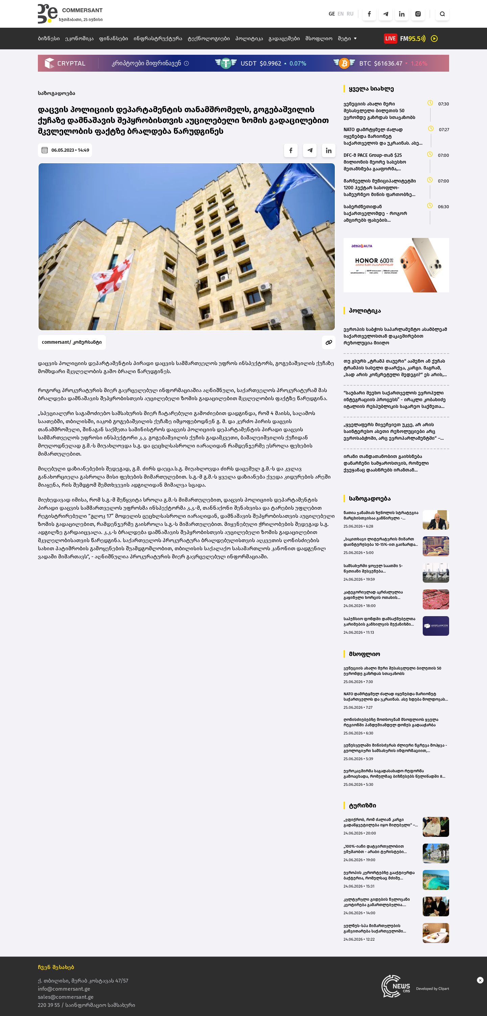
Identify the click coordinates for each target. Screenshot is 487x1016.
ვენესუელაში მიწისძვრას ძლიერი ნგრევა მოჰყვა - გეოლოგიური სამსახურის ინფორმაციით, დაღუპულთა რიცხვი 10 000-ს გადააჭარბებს (395, 748)
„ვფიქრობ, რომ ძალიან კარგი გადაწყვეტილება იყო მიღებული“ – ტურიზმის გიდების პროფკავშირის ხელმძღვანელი (379, 822)
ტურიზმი (362, 805)
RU (350, 13)
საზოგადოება (56, 93)
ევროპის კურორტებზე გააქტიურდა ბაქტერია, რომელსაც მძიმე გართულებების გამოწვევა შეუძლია (380, 875)
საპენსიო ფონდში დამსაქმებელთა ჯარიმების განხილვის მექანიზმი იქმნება (379, 621)
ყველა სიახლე (371, 88)
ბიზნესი (49, 38)
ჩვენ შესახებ (56, 967)
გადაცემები (284, 38)
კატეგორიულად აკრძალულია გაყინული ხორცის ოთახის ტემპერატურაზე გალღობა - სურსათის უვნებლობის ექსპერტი (378, 595)
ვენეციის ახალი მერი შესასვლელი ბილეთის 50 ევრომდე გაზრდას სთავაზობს (392, 671)
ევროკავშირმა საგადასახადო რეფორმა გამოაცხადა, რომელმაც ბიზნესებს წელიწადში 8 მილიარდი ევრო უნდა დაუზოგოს (393, 774)
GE (332, 13)
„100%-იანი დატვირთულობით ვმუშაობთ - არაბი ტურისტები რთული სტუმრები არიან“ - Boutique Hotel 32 (379, 849)
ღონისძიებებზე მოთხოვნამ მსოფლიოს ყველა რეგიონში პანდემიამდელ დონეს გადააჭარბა (391, 722)
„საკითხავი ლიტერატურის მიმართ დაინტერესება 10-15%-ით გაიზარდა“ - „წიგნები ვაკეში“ (380, 542)
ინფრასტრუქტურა (158, 38)
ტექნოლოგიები (209, 38)
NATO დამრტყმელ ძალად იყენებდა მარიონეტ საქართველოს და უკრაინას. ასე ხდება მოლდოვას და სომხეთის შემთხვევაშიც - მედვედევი (394, 697)
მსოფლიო (318, 38)
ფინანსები (113, 38)
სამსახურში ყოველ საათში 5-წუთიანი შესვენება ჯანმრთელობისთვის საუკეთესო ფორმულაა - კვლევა (377, 568)
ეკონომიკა (79, 38)
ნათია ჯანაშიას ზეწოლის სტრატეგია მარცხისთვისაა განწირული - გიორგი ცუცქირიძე (381, 515)
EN (341, 13)
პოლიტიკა (249, 38)
